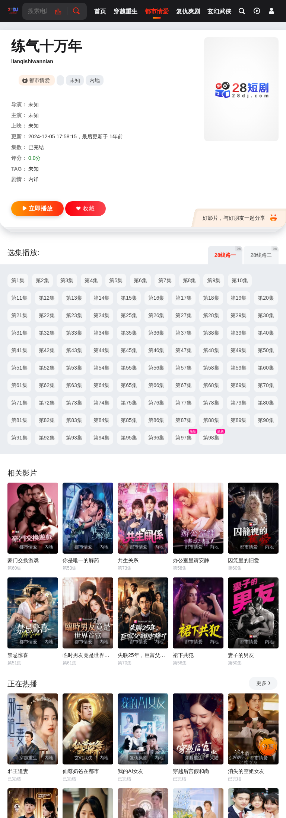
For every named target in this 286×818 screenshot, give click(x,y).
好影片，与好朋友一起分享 (240, 218)
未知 (75, 80)
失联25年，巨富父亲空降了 (143, 655)
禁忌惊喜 (17, 655)
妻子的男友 (241, 655)
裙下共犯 (183, 655)
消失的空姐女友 (246, 771)
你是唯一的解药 (81, 560)
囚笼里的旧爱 (243, 560)
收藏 (85, 208)
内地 (94, 80)
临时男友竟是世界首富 (88, 655)
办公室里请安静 (191, 560)
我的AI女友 (130, 771)
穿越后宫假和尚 (191, 771)
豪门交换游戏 (23, 560)
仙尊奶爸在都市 (81, 771)
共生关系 (128, 560)
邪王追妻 (17, 771)
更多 (263, 683)
